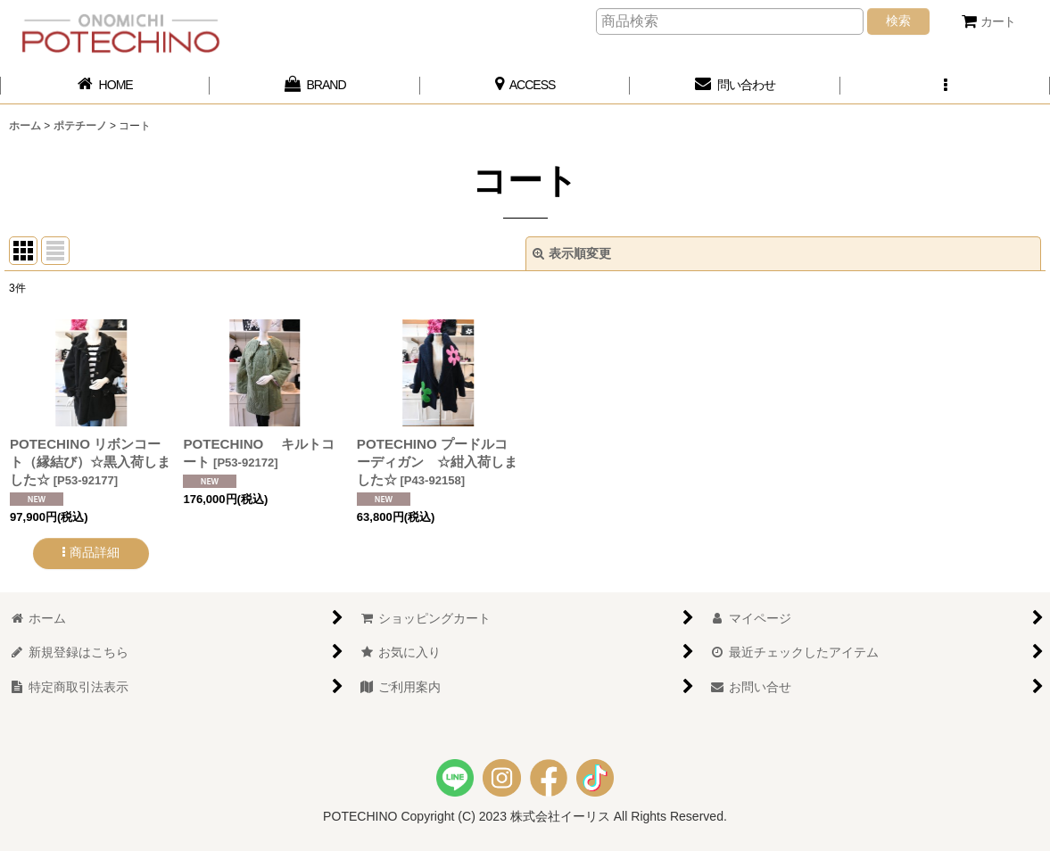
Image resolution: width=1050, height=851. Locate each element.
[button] (945, 85)
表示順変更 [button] (572, 253)
